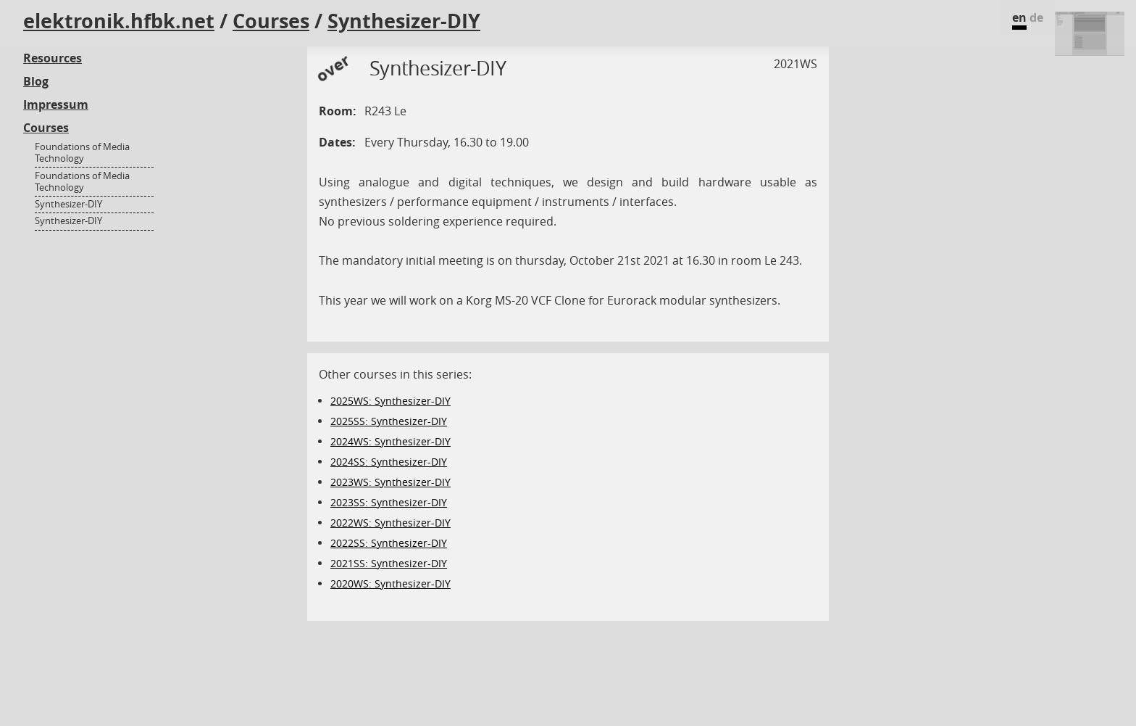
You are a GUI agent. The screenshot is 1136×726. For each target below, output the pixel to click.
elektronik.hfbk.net (118, 21)
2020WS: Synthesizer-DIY (390, 583)
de (1036, 17)
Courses (271, 21)
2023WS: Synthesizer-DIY (390, 482)
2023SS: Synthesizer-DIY (388, 502)
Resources (52, 58)
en (1019, 17)
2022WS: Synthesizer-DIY (390, 522)
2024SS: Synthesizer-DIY (388, 462)
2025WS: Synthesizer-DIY (390, 401)
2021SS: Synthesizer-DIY (388, 563)
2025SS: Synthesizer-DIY (388, 421)
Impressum (55, 104)
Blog (36, 81)
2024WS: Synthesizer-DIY (390, 441)
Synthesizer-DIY (403, 21)
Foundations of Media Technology (82, 153)
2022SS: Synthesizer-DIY (388, 543)
